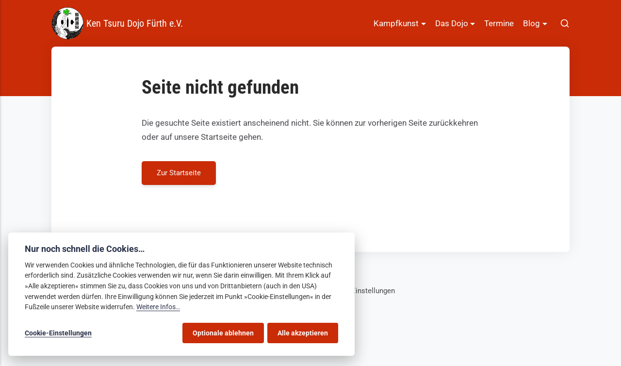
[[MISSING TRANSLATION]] (565, 23)
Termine (499, 23)
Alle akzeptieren (303, 333)
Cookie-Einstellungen (360, 290)
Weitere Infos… (158, 307)
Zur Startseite (179, 172)
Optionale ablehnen (223, 333)
